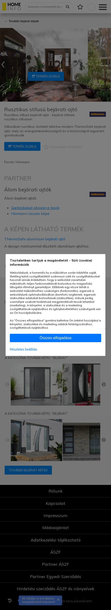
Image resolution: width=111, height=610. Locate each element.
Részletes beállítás (23, 349)
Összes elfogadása (55, 338)
